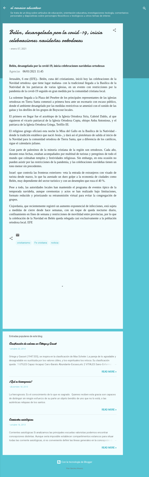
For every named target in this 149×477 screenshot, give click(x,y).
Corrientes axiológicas (21, 420)
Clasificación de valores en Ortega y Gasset (32, 344)
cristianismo (23, 242)
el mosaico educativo (25, 7)
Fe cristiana (41, 242)
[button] (114, 30)
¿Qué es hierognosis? (20, 382)
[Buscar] (144, 9)
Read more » (109, 371)
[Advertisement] (137, 72)
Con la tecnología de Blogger (74, 462)
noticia (54, 242)
